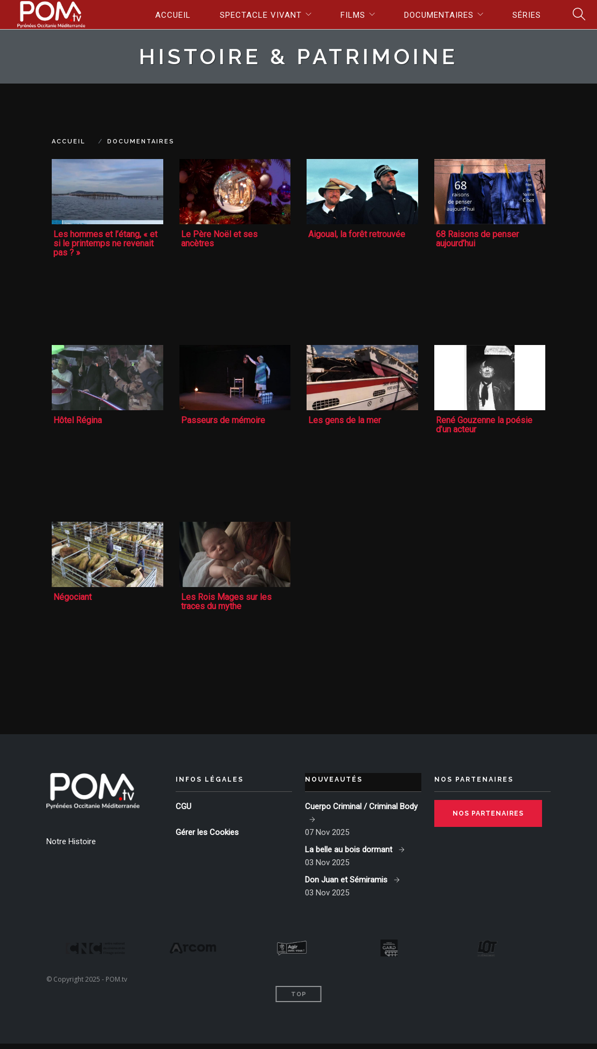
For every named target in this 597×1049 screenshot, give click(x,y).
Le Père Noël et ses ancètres (219, 239)
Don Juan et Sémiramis (347, 880)
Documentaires (439, 15)
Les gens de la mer (344, 420)
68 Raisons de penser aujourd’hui (477, 239)
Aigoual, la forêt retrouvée (356, 234)
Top (299, 999)
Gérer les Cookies (207, 832)
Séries (526, 15)
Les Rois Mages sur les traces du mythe (226, 601)
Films (353, 15)
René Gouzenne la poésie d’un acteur (484, 424)
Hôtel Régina (77, 420)
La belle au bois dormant (349, 849)
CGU (183, 806)
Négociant (72, 597)
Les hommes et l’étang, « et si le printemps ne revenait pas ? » (105, 243)
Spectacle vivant (261, 15)
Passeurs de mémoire (223, 420)
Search (575, 15)
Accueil (173, 15)
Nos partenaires (488, 813)
